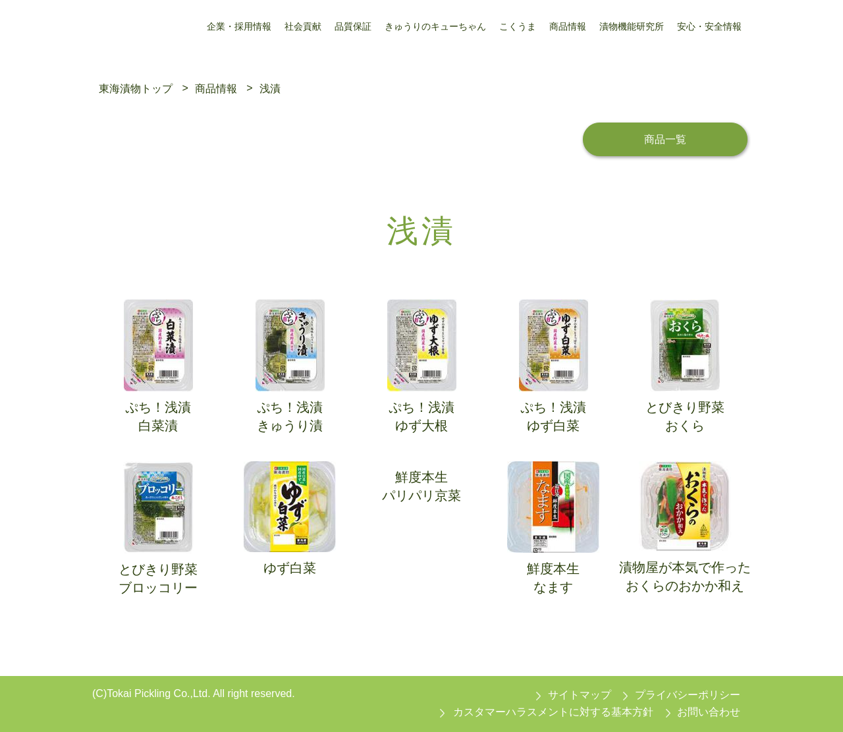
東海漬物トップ (136, 88)
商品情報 (216, 88)
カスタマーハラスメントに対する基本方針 (553, 712)
